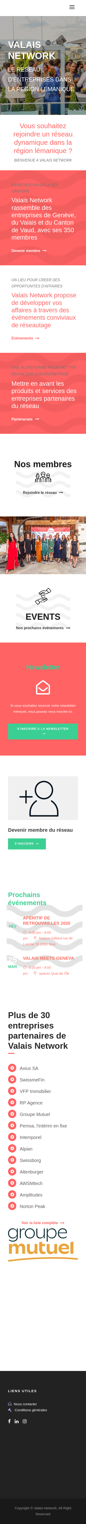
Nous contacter (25, 1404)
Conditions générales (31, 1410)
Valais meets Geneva (48, 958)
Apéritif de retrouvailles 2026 (46, 921)
